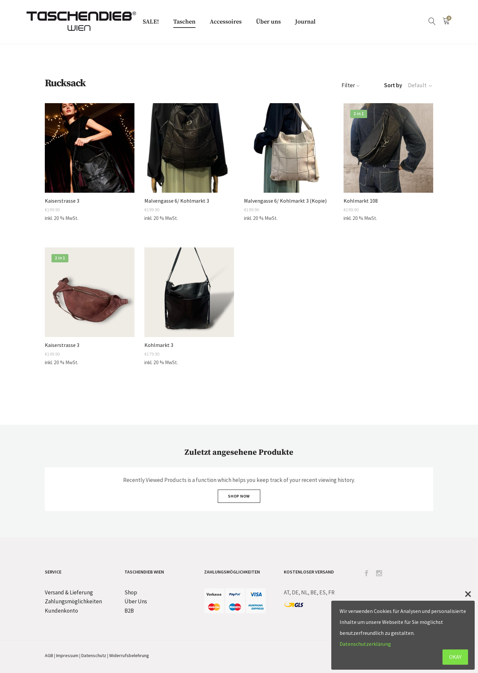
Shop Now (239, 496)
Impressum (67, 655)
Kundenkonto (61, 610)
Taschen (184, 22)
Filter (351, 85)
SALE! (151, 22)
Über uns (268, 22)
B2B (129, 610)
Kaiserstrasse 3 (62, 201)
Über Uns (135, 601)
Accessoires (226, 22)
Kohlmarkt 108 (361, 201)
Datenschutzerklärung (365, 643)
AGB (49, 655)
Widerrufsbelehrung (129, 655)
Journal (305, 22)
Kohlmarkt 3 (158, 345)
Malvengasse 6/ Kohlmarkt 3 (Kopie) (285, 201)
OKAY (455, 656)
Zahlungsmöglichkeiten (73, 601)
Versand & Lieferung (69, 592)
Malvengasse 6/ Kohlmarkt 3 (176, 201)
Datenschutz (93, 655)
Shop (130, 592)
